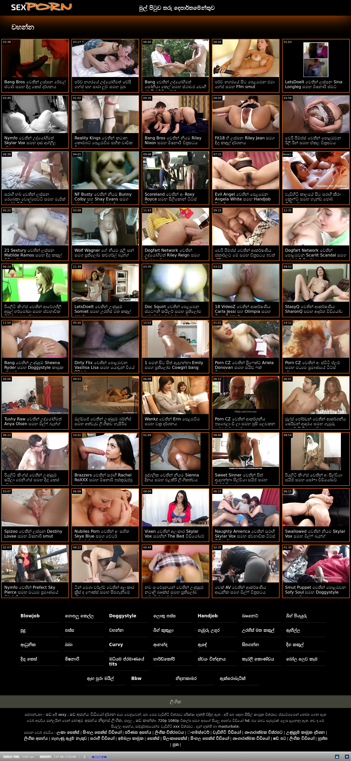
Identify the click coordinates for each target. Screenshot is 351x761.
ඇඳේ (202, 644)
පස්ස (69, 630)
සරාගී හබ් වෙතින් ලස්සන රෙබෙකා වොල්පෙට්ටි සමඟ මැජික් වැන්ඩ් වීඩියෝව (34, 199)
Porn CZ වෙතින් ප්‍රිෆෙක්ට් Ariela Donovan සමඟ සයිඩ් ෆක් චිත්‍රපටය (244, 367)
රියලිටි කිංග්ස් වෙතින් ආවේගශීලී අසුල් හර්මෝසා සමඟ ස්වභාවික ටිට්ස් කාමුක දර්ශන (32, 311)
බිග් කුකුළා (163, 630)
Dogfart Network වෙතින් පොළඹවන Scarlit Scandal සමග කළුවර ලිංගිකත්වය (315, 255)
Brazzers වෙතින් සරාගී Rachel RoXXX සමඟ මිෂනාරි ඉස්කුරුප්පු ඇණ (103, 480)
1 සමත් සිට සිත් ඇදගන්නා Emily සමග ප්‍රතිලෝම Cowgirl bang (174, 365)
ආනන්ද (160, 644)
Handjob (208, 615)
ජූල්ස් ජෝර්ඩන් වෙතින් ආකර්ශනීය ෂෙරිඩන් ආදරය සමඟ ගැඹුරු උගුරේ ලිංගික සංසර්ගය (315, 424)
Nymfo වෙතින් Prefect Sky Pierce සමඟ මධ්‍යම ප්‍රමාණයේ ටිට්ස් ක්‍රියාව (31, 592)
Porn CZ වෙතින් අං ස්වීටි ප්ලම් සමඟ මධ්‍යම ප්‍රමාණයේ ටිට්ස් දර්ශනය (312, 367)
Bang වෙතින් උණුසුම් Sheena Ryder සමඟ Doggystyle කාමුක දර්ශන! (33, 367)
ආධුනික (28, 644)
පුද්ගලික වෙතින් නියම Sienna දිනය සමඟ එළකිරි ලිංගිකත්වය (172, 477)
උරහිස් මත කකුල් (258, 630)
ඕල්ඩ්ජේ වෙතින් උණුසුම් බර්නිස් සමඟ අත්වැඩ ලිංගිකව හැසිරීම (102, 421)
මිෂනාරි (72, 659)
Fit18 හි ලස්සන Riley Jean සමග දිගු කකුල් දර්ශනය (245, 140)
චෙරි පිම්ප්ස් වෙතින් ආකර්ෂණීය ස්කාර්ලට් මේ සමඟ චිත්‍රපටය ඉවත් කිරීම (245, 255)
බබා (68, 644)
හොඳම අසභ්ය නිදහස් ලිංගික (96, 720)
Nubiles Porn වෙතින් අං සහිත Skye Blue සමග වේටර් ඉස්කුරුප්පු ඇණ (101, 536)
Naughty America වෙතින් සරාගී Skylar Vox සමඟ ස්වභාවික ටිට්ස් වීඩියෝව (245, 536)
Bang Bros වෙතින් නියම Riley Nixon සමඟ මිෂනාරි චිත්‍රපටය (173, 140)
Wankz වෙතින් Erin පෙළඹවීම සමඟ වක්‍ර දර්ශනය (172, 421)
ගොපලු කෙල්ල (79, 615)
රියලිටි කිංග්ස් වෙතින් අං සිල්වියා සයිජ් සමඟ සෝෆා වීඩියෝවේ (313, 477)
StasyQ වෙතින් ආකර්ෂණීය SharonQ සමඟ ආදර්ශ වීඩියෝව (314, 309)
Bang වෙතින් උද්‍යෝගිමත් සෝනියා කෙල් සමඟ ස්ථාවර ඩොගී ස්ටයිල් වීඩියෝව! (175, 87)
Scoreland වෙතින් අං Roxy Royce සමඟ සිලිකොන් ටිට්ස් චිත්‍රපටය (171, 199)
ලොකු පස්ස (164, 615)
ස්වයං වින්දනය (211, 659)
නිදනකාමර (186, 678)
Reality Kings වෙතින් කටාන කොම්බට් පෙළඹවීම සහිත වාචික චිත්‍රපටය (103, 143)
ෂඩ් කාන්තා (146, 720)
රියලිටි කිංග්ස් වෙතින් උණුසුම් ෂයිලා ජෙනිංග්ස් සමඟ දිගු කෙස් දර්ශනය (31, 480)
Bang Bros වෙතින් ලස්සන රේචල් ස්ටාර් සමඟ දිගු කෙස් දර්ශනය (35, 84)
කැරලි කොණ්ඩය (258, 659)
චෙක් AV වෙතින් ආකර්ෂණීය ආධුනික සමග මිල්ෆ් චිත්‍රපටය (240, 590)
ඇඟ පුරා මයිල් (100, 678)
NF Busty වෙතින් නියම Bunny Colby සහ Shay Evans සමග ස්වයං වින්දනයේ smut (103, 199)
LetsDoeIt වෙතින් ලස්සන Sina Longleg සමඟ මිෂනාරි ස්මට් (313, 84)
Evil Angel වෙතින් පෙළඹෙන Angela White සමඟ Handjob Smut (243, 199)
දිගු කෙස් (28, 659)
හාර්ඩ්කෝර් (164, 659)
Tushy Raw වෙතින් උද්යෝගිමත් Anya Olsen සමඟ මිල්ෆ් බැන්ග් (33, 421)
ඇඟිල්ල (293, 630)
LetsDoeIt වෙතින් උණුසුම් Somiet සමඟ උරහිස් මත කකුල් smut (102, 311)
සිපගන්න (250, 644)
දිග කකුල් (295, 644)
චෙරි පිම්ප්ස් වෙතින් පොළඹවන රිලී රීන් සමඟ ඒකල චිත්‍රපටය (313, 140)
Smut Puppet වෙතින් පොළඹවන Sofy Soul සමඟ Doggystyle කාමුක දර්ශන (315, 592)
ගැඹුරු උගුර (208, 630)
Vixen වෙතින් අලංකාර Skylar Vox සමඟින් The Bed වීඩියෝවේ (175, 534)
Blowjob (30, 615)
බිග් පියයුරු (296, 615)
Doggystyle (122, 615)
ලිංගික (175, 701)
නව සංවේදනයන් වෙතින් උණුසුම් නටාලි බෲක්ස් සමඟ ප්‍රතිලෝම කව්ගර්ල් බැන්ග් (174, 592)
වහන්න (116, 630)
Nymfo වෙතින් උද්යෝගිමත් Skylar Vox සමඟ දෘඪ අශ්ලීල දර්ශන (30, 143)
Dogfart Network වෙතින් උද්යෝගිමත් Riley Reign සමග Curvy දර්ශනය (172, 255)
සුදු (23, 630)
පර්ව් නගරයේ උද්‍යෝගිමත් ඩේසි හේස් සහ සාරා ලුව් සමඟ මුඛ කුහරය (102, 87)
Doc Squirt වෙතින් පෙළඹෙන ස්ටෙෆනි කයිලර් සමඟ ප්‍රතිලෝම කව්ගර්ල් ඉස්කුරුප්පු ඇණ (173, 311)
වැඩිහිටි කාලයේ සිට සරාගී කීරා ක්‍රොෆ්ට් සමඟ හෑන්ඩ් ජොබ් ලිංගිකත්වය (312, 199)
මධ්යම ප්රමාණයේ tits (126, 661)
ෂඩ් (49, 714)
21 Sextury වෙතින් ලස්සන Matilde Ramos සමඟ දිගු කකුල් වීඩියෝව (33, 255)
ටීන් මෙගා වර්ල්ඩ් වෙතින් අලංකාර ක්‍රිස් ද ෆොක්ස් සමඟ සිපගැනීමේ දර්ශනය (104, 592)
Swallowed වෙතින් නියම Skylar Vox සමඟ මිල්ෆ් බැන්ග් (315, 534)
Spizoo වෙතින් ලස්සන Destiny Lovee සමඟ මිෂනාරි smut (33, 534)
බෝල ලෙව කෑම (301, 659)
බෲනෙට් (250, 615)
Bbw (136, 678)
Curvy (116, 644)
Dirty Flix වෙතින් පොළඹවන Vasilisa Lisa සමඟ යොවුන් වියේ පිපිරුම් (104, 367)
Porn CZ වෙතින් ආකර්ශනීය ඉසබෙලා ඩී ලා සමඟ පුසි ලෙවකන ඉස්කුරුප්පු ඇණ (245, 424)
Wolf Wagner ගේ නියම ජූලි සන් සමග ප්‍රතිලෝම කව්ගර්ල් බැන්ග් (104, 253)
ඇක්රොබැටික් (232, 678)
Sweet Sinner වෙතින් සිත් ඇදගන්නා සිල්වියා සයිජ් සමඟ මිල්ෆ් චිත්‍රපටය (241, 480)
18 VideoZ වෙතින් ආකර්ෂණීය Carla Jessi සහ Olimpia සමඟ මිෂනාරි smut (243, 311)
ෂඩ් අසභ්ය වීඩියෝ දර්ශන (92, 714)
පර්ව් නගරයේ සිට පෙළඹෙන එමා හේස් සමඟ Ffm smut (244, 84)
